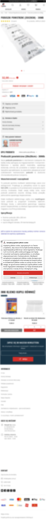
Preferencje (33, 278)
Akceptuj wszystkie (23, 273)
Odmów (12, 278)
